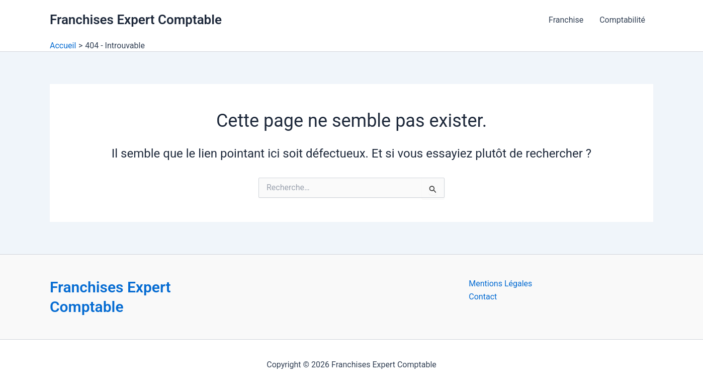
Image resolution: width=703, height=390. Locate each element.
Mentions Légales (500, 283)
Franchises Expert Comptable (136, 19)
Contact (483, 296)
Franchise (566, 20)
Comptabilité (622, 20)
